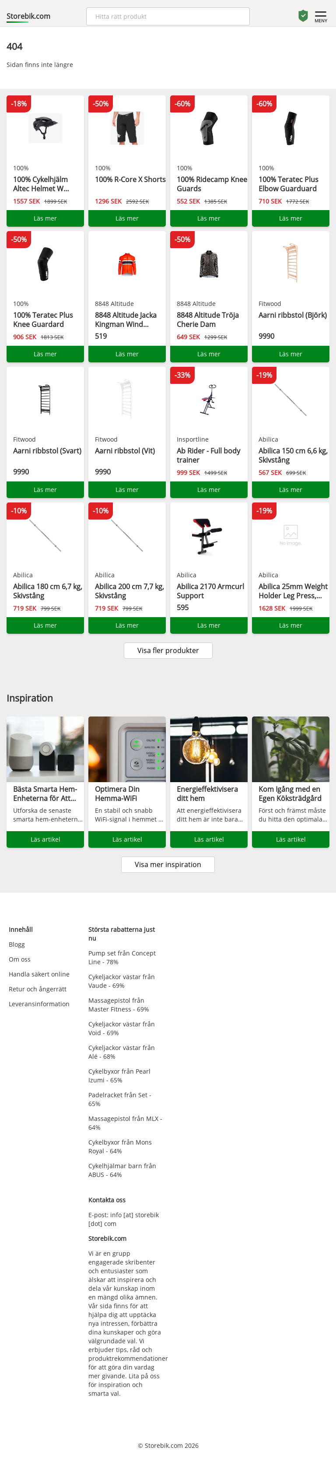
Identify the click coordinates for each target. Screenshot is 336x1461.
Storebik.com (28, 16)
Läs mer (45, 218)
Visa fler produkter (168, 650)
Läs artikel (45, 839)
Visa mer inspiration (168, 864)
